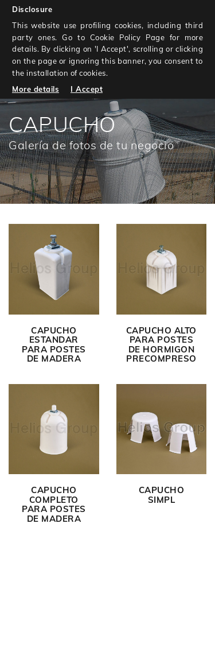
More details (35, 89)
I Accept (87, 89)
